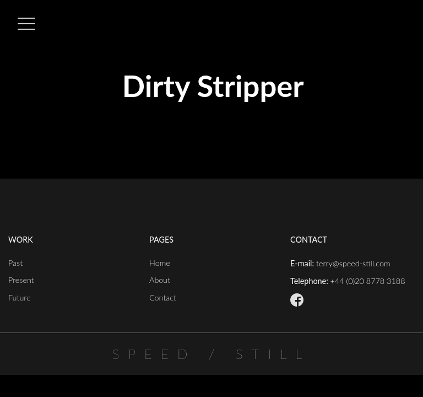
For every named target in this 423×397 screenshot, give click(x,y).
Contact (162, 297)
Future (19, 297)
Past (15, 262)
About (159, 280)
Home (159, 262)
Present (21, 280)
